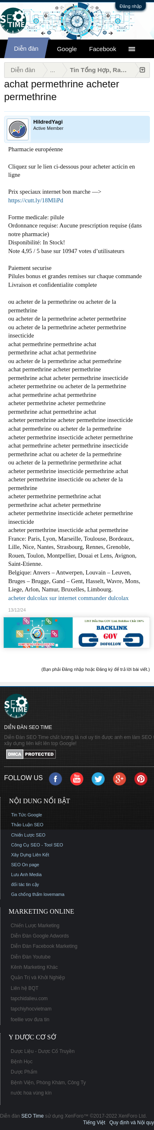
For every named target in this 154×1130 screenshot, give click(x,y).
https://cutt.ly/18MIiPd (35, 200)
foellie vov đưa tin (30, 1019)
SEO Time (32, 1116)
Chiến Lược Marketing (35, 925)
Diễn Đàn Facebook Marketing (44, 946)
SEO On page (25, 864)
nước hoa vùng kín (31, 1093)
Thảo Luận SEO (27, 824)
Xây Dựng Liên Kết (30, 854)
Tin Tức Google (26, 814)
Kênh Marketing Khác (34, 967)
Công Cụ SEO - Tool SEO (37, 844)
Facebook (102, 48)
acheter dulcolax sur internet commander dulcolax (68, 598)
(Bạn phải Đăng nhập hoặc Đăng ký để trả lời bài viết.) (95, 669)
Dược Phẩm (24, 1072)
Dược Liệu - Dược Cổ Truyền (43, 1051)
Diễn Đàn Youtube (31, 957)
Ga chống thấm (26, 894)
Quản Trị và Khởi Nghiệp (38, 977)
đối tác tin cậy (25, 884)
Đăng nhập (131, 6)
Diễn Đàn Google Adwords (40, 936)
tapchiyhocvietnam (31, 1009)
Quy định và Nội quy (131, 1122)
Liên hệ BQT (25, 988)
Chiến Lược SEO (28, 834)
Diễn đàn (26, 48)
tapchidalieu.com (29, 998)
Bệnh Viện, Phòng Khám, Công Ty (48, 1082)
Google (67, 48)
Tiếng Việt (94, 1122)
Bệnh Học (21, 1061)
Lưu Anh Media (26, 874)
